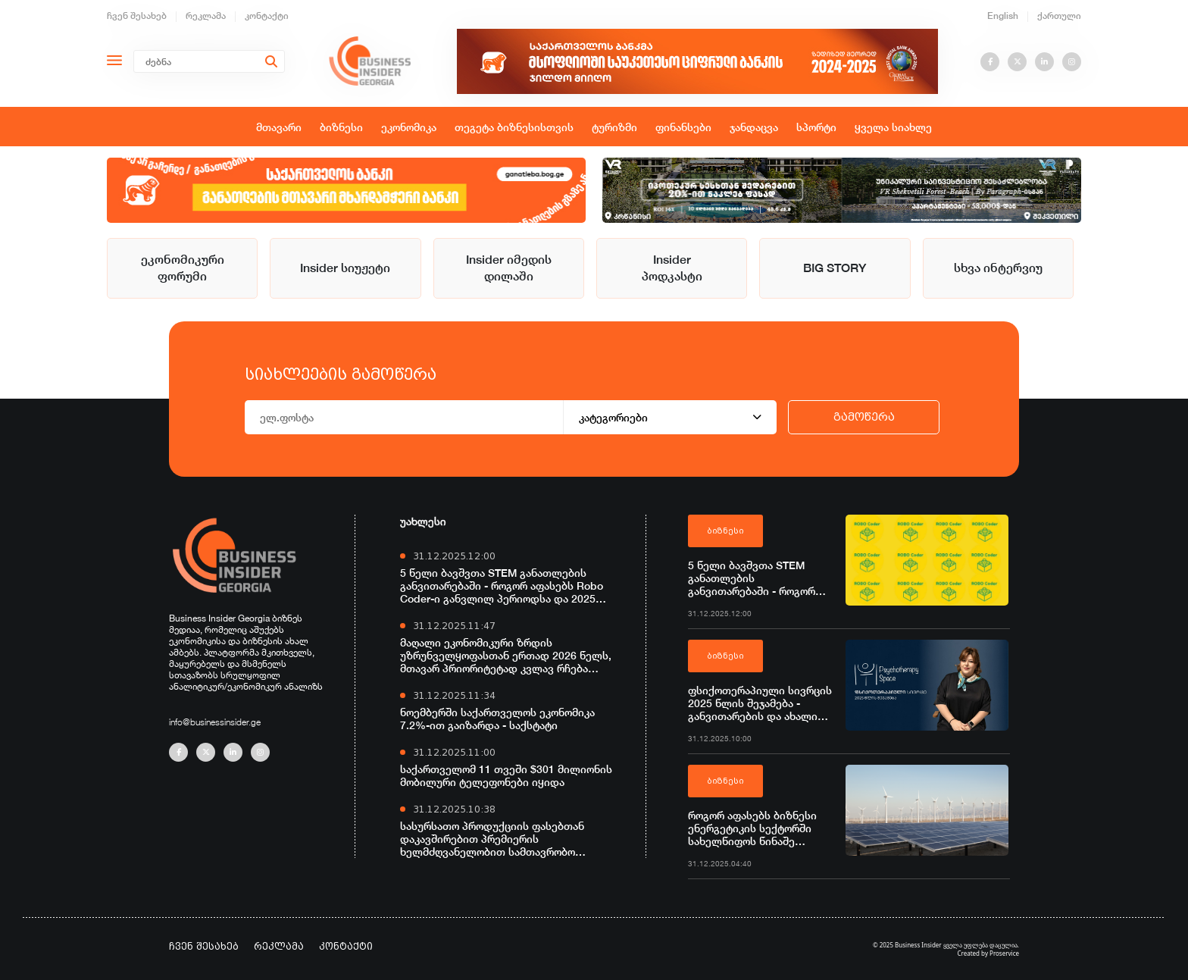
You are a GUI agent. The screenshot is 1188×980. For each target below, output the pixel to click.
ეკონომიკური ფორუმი (182, 267)
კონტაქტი (267, 15)
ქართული (1059, 15)
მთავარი (279, 127)
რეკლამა (206, 15)
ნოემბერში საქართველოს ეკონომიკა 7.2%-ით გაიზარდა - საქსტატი (497, 718)
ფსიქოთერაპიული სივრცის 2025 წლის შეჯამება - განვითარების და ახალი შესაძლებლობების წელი (760, 703)
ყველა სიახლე (893, 127)
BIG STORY (834, 268)
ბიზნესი (341, 127)
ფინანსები (683, 127)
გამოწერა (864, 417)
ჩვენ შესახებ (137, 15)
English (1002, 15)
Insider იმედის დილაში (509, 267)
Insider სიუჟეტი (345, 268)
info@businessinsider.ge (215, 722)
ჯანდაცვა (754, 127)
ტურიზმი (614, 127)
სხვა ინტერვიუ (998, 268)
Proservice (1004, 953)
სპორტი (816, 127)
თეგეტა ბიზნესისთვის (514, 127)
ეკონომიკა (408, 127)
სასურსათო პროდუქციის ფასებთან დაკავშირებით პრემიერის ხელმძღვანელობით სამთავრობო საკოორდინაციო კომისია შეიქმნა (492, 838)
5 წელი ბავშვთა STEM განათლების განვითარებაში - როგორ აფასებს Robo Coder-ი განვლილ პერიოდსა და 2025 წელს (501, 585)
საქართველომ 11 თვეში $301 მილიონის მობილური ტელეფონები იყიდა (506, 775)
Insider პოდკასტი (672, 267)
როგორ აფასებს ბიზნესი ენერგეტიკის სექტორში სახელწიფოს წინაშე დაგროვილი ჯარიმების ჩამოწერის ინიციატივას (752, 828)
